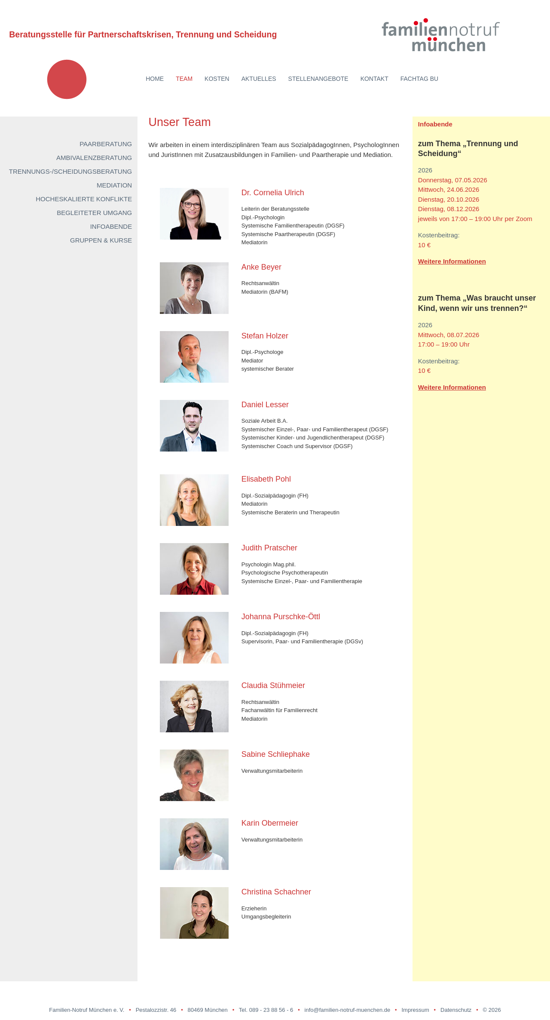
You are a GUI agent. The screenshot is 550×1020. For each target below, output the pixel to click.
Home (155, 78)
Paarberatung (105, 143)
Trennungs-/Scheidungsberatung (70, 171)
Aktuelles (258, 78)
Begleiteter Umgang (94, 212)
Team (184, 78)
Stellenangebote (318, 78)
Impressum (415, 1010)
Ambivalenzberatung (94, 157)
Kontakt (374, 78)
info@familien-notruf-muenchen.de (348, 1010)
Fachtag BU (419, 78)
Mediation (114, 185)
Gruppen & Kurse (101, 240)
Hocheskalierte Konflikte (84, 199)
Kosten (217, 78)
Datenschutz (455, 1010)
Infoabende (111, 226)
